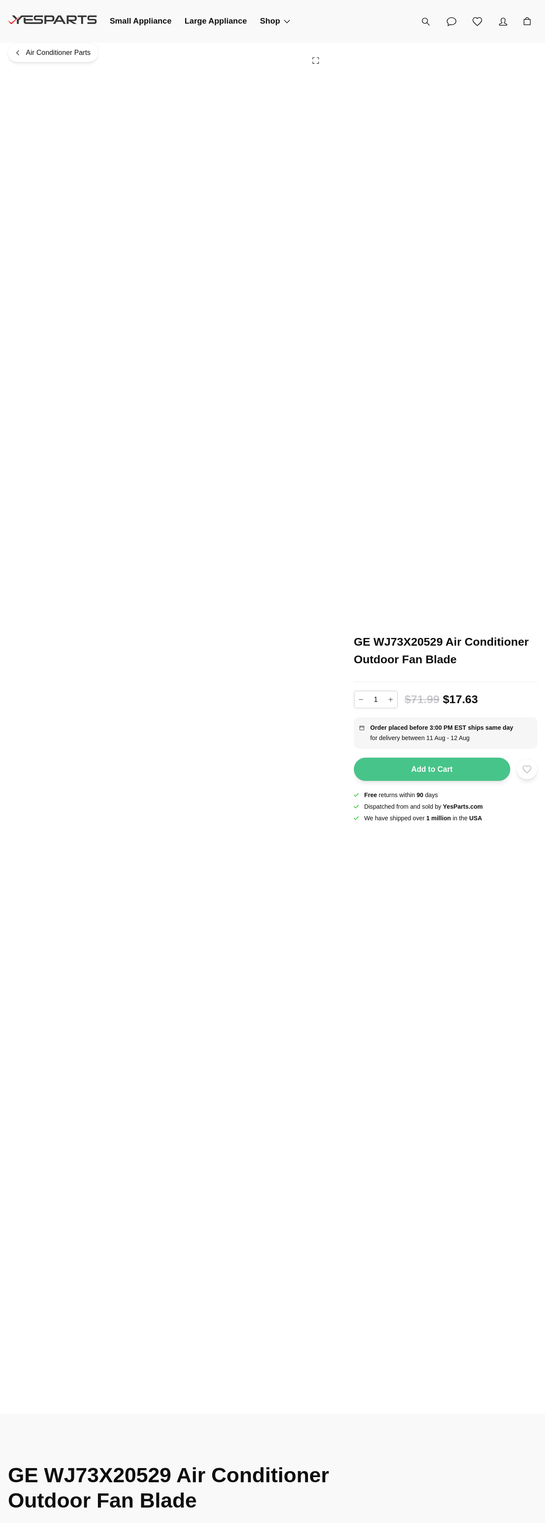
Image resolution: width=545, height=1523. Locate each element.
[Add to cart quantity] (376, 699)
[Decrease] (361, 699)
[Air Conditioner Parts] (53, 52)
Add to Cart (432, 769)
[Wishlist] (477, 21)
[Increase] (390, 699)
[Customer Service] (451, 21)
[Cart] (527, 21)
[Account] (503, 21)
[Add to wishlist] (527, 769)
